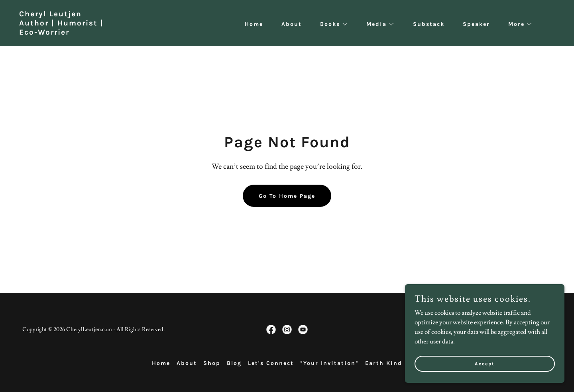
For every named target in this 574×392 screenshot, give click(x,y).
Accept (485, 369)
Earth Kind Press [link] (394, 363)
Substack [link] (428, 24)
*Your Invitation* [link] (329, 363)
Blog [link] (234, 363)
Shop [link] (211, 363)
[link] (61, 33)
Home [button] (161, 363)
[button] (331, 24)
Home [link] (254, 24)
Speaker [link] (476, 24)
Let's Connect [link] (271, 363)
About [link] (291, 24)
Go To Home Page (287, 196)
